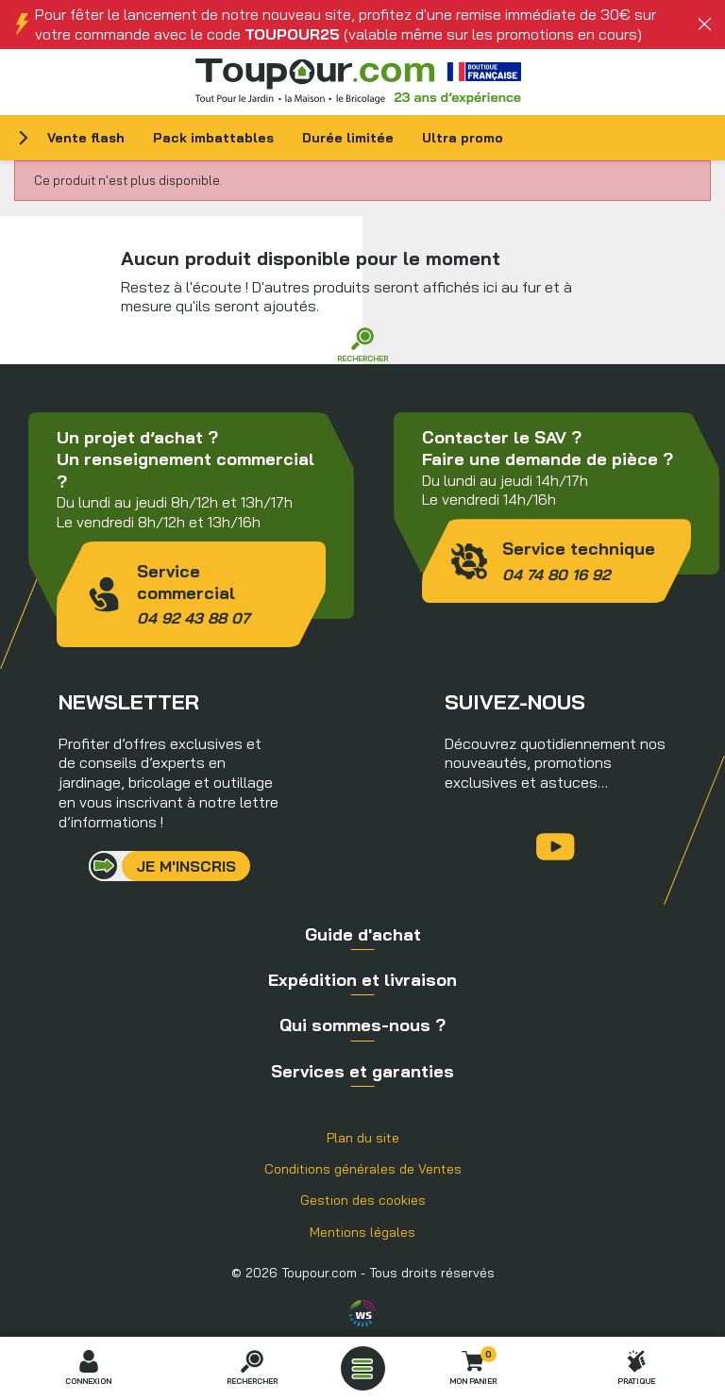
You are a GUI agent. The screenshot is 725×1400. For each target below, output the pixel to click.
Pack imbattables (213, 137)
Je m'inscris (186, 866)
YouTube (556, 847)
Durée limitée (348, 137)
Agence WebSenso (362, 1313)
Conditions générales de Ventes (363, 1168)
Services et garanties (362, 1071)
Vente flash (86, 137)
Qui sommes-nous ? (362, 1025)
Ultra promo (462, 137)
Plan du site (363, 1137)
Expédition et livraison (362, 980)
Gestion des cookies (363, 1200)
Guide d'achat (363, 934)
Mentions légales (362, 1232)
